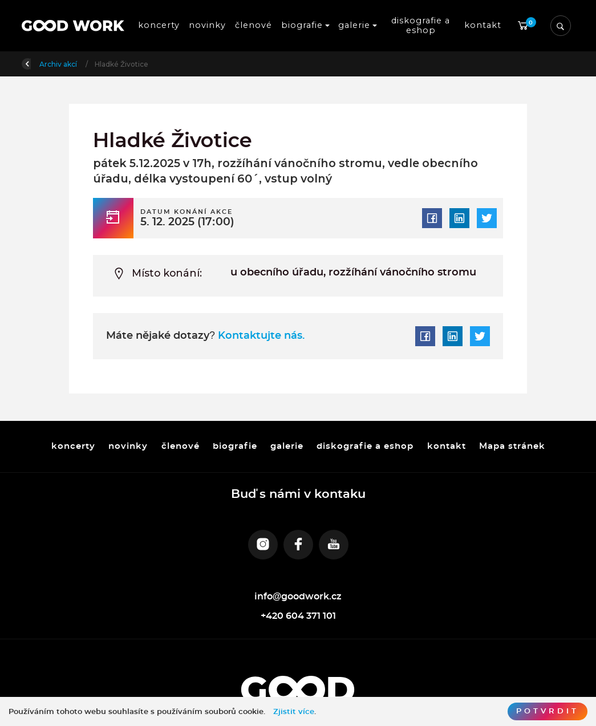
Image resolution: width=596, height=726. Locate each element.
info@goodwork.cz (298, 596)
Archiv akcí (127, 64)
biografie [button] (302, 25)
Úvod (81, 64)
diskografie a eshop (422, 25)
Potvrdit (547, 711)
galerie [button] (354, 25)
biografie (234, 446)
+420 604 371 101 (298, 615)
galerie (286, 446)
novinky (207, 25)
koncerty (159, 25)
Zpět (38, 63)
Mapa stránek (512, 446)
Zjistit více (293, 712)
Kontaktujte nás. (260, 336)
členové (253, 25)
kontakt (482, 25)
